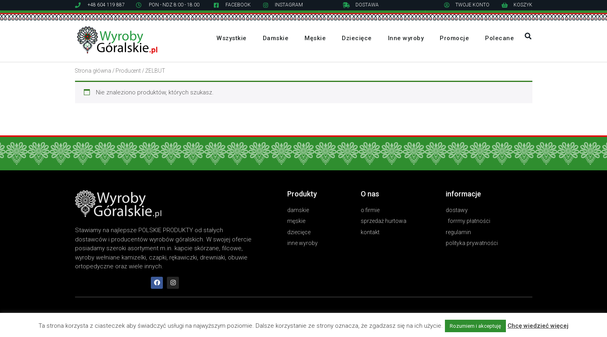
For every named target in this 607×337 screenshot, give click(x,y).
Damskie (276, 38)
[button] (528, 36)
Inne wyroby (406, 38)
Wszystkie (232, 38)
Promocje (454, 38)
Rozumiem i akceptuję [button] (475, 326)
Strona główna (93, 70)
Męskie (315, 38)
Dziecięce (357, 38)
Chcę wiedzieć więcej (538, 325)
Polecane (499, 38)
